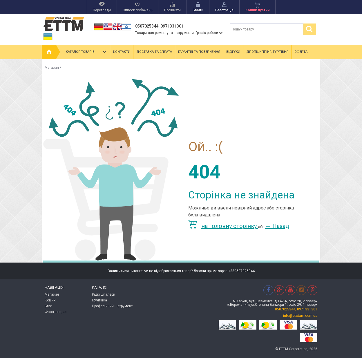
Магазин (52, 68)
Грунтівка (99, 300)
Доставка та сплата (154, 52)
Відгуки (233, 52)
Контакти (121, 52)
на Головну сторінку (223, 226)
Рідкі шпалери (103, 294)
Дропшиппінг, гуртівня (267, 52)
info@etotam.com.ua (300, 316)
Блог (48, 306)
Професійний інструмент (112, 306)
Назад (277, 226)
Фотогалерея (55, 312)
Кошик (50, 300)
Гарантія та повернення (199, 52)
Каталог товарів (86, 52)
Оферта (300, 52)
